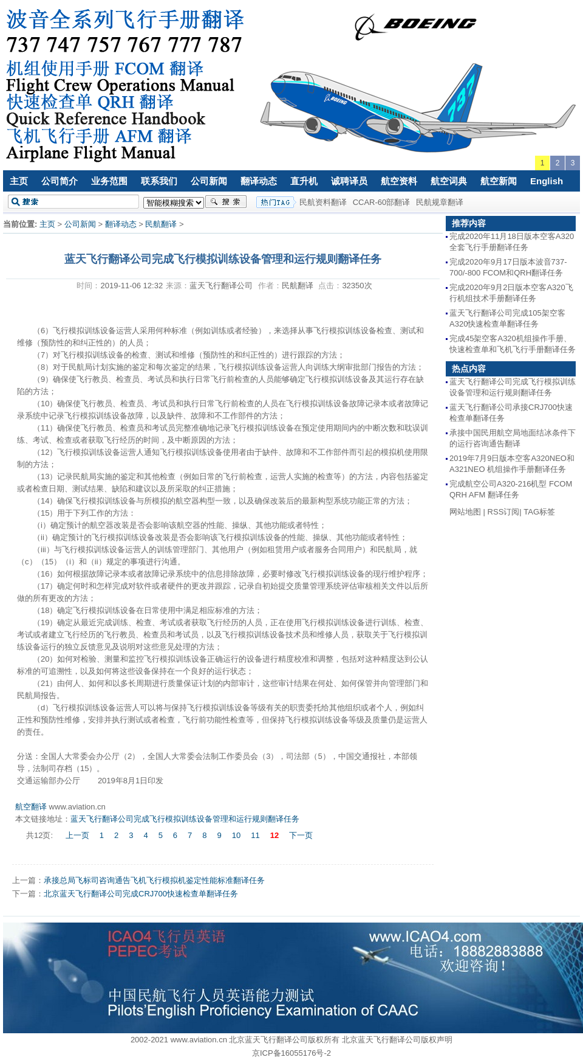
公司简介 (59, 181)
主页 (19, 181)
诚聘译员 (349, 181)
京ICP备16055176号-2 (291, 1053)
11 (255, 835)
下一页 (301, 835)
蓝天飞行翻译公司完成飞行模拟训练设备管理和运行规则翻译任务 (184, 818)
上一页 (77, 835)
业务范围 (109, 181)
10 (236, 835)
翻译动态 (258, 181)
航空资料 (399, 181)
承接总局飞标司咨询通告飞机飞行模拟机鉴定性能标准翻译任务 (154, 880)
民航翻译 (161, 224)
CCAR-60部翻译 (382, 202)
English (546, 181)
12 (274, 835)
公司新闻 (209, 181)
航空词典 (449, 181)
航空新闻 (498, 181)
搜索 (226, 202)
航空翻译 (31, 806)
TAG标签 (539, 511)
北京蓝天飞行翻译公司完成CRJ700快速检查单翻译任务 (141, 893)
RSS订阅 (504, 511)
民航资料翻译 (323, 202)
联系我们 (159, 181)
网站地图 (465, 511)
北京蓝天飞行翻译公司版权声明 (397, 1039)
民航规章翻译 (439, 202)
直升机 (304, 181)
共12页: (40, 835)
